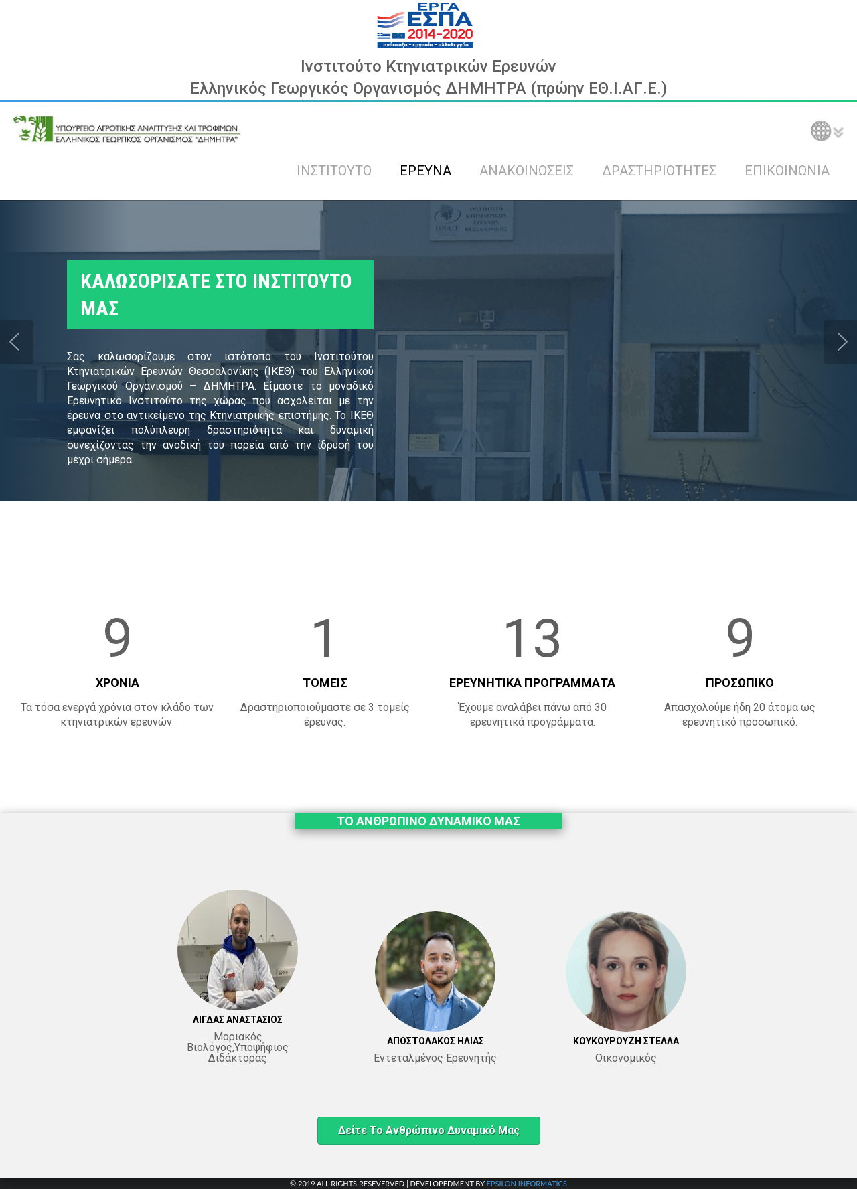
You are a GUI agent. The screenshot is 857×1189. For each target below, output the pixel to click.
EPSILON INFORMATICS (526, 1183)
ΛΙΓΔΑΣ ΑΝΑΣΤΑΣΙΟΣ (238, 1019)
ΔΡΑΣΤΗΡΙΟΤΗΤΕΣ (659, 171)
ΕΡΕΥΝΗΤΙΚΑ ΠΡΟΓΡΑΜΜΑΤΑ (532, 683)
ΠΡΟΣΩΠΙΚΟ (740, 683)
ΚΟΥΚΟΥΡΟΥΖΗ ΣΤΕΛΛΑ (626, 1041)
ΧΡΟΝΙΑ (117, 683)
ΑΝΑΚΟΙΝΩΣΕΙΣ (526, 171)
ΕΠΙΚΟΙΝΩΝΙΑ (787, 171)
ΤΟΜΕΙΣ (325, 683)
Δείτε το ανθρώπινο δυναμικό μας (429, 1130)
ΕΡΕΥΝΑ (425, 171)
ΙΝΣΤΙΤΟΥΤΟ (334, 171)
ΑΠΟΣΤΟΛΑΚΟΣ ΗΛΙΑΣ (435, 1041)
